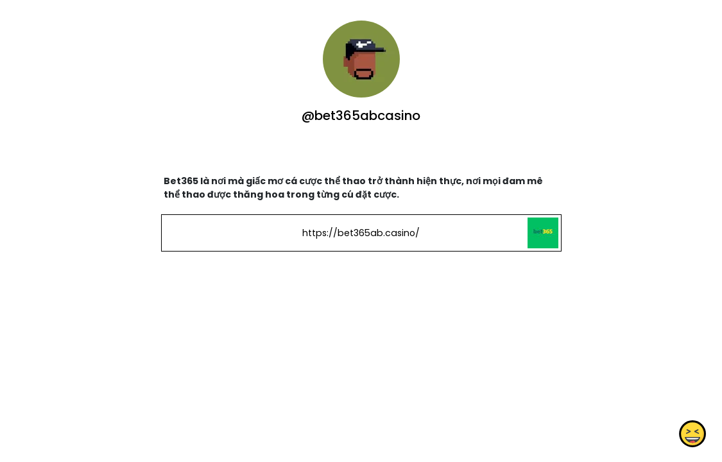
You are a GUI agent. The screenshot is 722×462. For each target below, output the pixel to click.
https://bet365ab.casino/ (361, 233)
